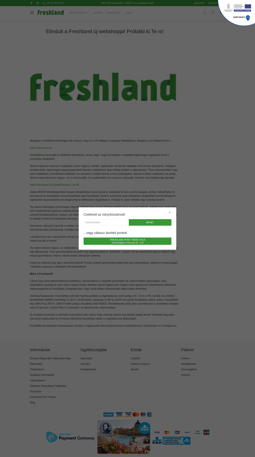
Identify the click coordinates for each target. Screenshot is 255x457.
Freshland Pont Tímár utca (127, 241)
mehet (150, 222)
